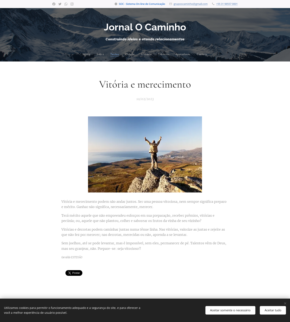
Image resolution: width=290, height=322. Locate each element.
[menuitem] (70, 54)
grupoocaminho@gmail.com (191, 4)
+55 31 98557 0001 (227, 4)
